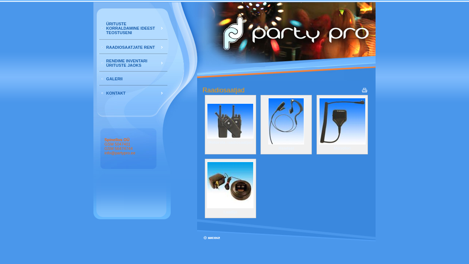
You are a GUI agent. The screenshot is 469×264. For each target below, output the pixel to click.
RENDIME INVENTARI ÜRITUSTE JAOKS (126, 63)
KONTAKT (116, 93)
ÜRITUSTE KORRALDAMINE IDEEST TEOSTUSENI (130, 28)
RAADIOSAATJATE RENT (130, 47)
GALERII (114, 79)
